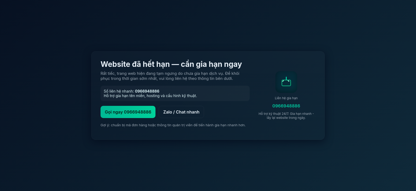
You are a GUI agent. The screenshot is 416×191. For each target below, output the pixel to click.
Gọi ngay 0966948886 (128, 112)
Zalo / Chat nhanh (181, 112)
